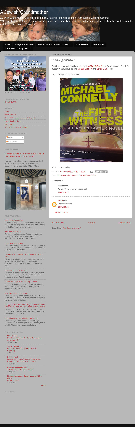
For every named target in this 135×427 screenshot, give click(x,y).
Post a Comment (61, 212)
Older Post (124, 222)
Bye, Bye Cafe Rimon (13, 232)
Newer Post (58, 222)
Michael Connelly (85, 69)
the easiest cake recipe (14, 243)
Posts (9, 137)
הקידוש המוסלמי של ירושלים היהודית (20, 370)
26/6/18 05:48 (63, 207)
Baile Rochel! (98, 44)
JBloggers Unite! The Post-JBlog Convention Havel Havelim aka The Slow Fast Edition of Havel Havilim (25, 306)
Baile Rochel (10, 124)
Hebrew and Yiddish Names (15, 270)
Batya (60, 200)
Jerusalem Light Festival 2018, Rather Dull (21, 318)
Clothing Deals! (13, 380)
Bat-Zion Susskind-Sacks (18, 367)
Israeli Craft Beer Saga (14, 220)
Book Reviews (82, 44)
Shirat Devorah (13, 346)
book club (62, 175)
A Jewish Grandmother (24, 12)
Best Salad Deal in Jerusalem (16, 293)
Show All (43, 385)
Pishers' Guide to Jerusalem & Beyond (54, 44)
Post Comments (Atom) (72, 228)
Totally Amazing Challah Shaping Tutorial (21, 282)
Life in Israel (12, 357)
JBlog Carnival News (24, 44)
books (69, 175)
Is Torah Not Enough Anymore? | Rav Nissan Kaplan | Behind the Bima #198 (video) (24, 360)
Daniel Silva (102, 69)
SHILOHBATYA (11, 102)
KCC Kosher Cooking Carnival (18, 49)
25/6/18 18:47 (63, 192)
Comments (11, 142)
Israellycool (12, 336)
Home (7, 44)
